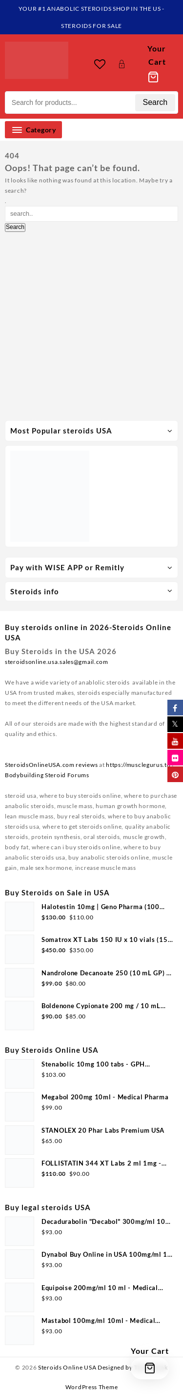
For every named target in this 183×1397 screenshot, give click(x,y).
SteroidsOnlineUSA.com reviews (51, 764)
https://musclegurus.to (138, 764)
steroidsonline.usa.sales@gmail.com (56, 661)
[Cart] (153, 64)
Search (155, 102)
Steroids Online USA (67, 1367)
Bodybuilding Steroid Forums (47, 775)
